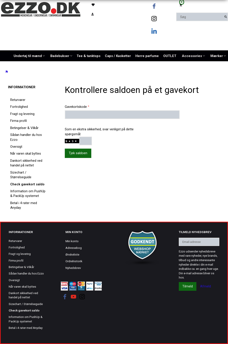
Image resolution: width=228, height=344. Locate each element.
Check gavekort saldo (27, 184)
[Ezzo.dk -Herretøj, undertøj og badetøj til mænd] (40, 9)
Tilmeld (187, 286)
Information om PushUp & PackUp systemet (27, 193)
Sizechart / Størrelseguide (20, 174)
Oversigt (16, 147)
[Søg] (225, 16)
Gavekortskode (76, 107)
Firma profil (18, 121)
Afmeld (205, 286)
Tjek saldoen (78, 153)
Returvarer (17, 100)
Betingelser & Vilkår (24, 128)
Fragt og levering (22, 114)
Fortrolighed (19, 107)
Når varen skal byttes (25, 154)
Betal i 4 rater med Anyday (23, 205)
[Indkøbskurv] (202, 5)
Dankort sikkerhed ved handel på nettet (26, 163)
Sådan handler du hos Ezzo (26, 137)
